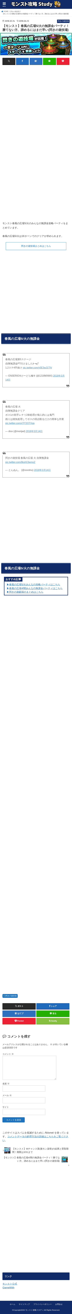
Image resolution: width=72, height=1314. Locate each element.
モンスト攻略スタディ (34, 1310)
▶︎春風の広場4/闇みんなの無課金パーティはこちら (35, 588)
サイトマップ (24, 1304)
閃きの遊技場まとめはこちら (36, 246)
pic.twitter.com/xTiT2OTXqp (20, 423)
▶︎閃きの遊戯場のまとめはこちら (25, 592)
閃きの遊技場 (11, 996)
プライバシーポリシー (42, 1304)
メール (7, 1095)
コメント (8, 1054)
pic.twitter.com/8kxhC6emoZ (20, 462)
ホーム (12, 1304)
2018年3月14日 (34, 431)
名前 (5, 1083)
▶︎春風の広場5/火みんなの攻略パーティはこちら (33, 584)
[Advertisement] (36, 104)
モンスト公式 (9, 1283)
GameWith (8, 1287)
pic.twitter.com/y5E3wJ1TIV (37, 367)
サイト (5, 1107)
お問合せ (59, 1304)
